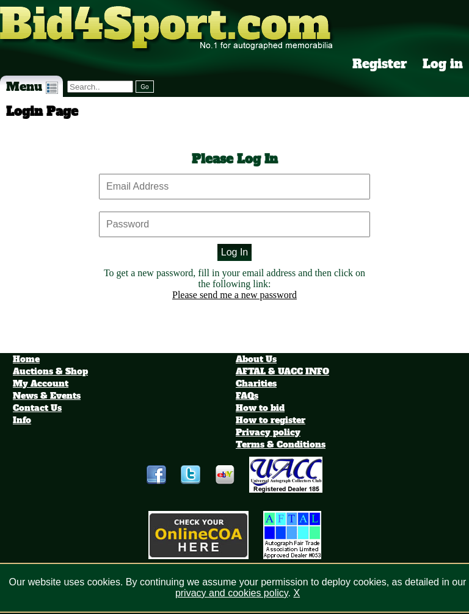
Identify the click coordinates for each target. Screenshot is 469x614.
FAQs (247, 396)
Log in (443, 64)
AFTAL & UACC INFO (282, 371)
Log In (234, 252)
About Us (256, 359)
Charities (256, 383)
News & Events (47, 396)
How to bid (260, 408)
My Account (40, 383)
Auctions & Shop (50, 371)
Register (379, 64)
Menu (32, 87)
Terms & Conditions (280, 444)
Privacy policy (268, 432)
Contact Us (37, 408)
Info (22, 420)
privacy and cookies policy (231, 593)
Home (26, 359)
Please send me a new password (234, 295)
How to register (270, 420)
